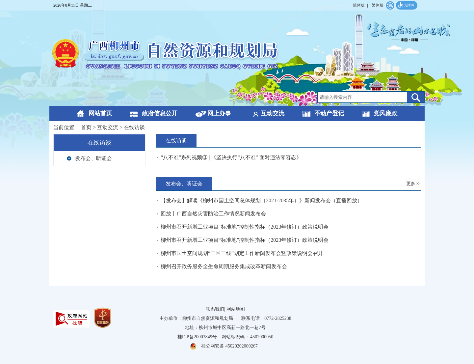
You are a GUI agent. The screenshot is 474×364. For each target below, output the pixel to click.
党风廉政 (385, 113)
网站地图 (235, 309)
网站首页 (100, 113)
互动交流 (272, 113)
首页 (86, 127)
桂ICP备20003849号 (197, 336)
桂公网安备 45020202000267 (229, 346)
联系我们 (215, 309)
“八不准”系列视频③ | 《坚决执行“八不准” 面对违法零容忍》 (231, 157)
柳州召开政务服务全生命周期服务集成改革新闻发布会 (224, 266)
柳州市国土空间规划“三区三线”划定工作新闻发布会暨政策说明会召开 (242, 253)
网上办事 (219, 113)
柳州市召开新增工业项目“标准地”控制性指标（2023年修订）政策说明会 (245, 227)
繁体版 (377, 5)
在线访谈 (134, 127)
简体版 (359, 5)
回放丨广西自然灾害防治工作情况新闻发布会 (213, 213)
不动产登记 (329, 113)
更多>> (413, 183)
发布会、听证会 (93, 158)
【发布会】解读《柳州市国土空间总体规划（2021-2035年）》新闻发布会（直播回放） (261, 200)
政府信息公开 (159, 113)
